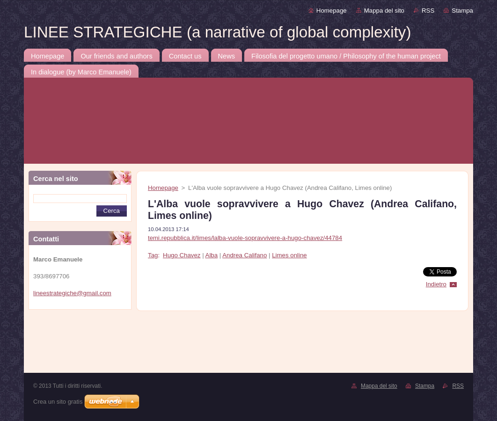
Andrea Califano (244, 255)
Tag (153, 255)
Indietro (436, 284)
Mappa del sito (384, 10)
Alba (211, 255)
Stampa (462, 10)
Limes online (289, 255)
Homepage (331, 10)
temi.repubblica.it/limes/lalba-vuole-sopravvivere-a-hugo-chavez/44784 (245, 237)
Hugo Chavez (181, 255)
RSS (428, 10)
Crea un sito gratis (58, 401)
